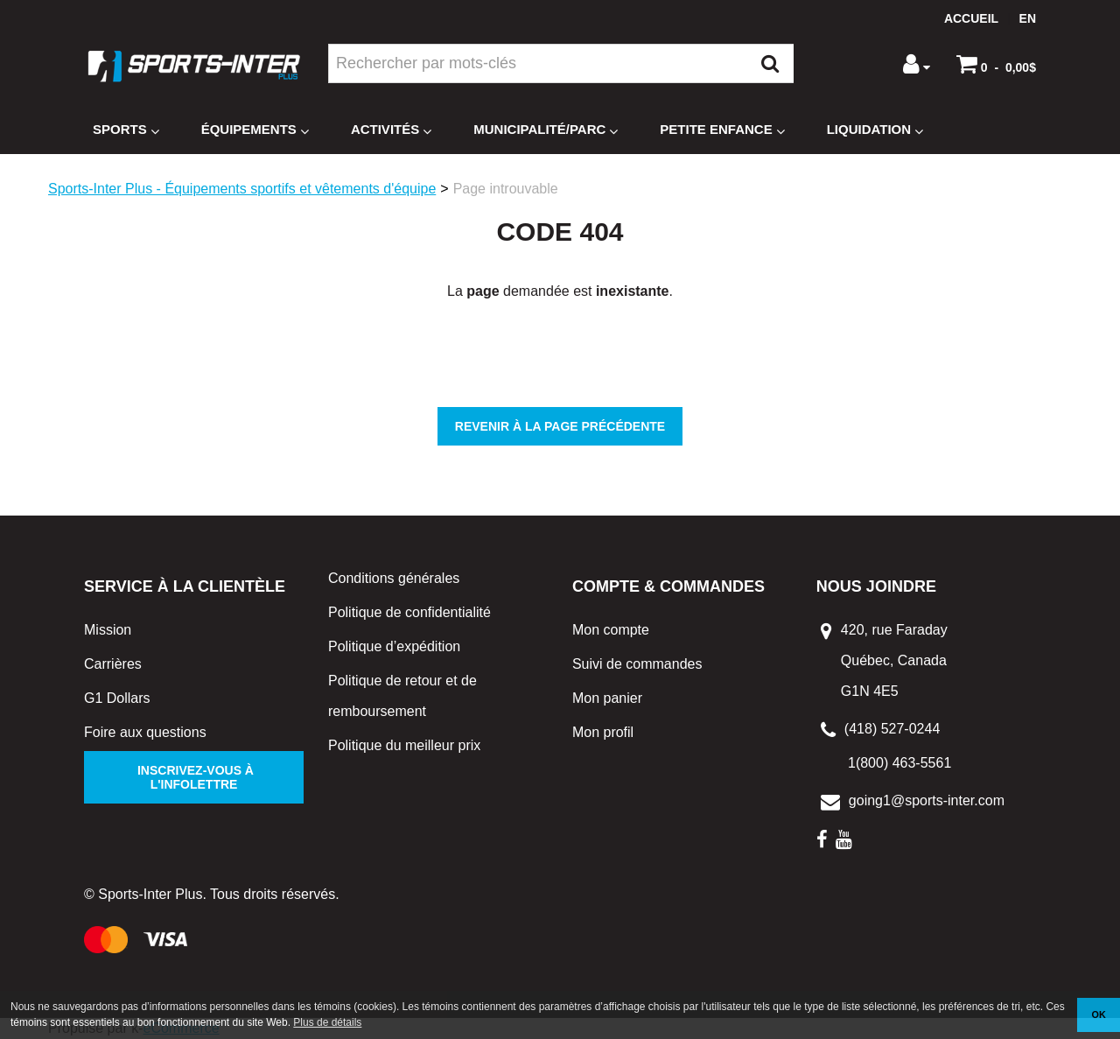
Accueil (971, 18)
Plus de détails (327, 1022)
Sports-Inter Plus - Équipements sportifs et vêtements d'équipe (242, 188)
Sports (126, 130)
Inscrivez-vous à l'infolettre (194, 777)
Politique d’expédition (394, 646)
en (1027, 18)
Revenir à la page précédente (560, 426)
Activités (391, 130)
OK (1099, 1014)
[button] (996, 64)
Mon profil (603, 732)
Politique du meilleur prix (404, 745)
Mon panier (607, 698)
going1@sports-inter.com (926, 800)
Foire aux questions (145, 732)
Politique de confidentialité (409, 612)
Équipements (255, 130)
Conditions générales (393, 578)
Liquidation (875, 130)
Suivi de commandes (637, 663)
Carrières (113, 663)
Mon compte (610, 629)
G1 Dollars (117, 698)
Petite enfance (722, 130)
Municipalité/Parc (545, 130)
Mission (107, 629)
